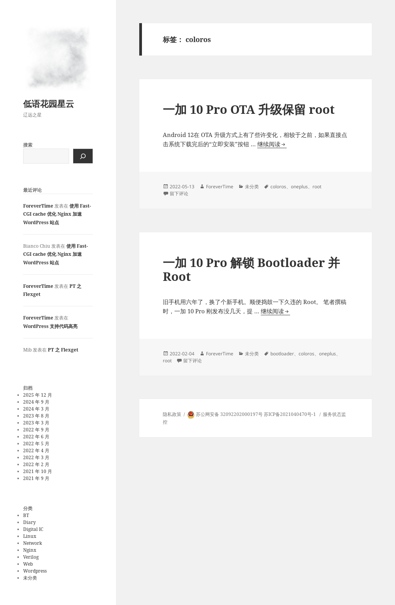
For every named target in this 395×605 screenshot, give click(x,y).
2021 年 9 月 (36, 478)
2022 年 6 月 (36, 436)
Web (28, 564)
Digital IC (33, 529)
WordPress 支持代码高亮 (50, 326)
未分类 (30, 578)
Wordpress (35, 571)
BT (26, 515)
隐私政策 (172, 414)
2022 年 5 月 (36, 443)
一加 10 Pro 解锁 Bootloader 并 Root (251, 269)
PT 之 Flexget (63, 349)
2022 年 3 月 (36, 457)
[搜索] (83, 156)
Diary (29, 522)
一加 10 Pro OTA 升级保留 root (249, 109)
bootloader (282, 353)
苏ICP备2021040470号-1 (290, 414)
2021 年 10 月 (37, 471)
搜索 (27, 145)
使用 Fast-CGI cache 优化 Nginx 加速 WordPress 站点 (57, 214)
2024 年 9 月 (36, 402)
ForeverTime (38, 206)
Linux (29, 536)
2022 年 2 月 (36, 464)
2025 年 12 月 (37, 395)
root (316, 186)
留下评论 (179, 193)
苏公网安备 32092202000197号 (229, 414)
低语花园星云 (48, 103)
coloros (278, 186)
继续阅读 (272, 144)
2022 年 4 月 (36, 450)
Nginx (29, 550)
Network (32, 543)
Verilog (31, 557)
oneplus (299, 186)
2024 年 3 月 (36, 409)
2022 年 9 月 (36, 429)
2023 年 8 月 (36, 415)
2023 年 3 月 (36, 422)
